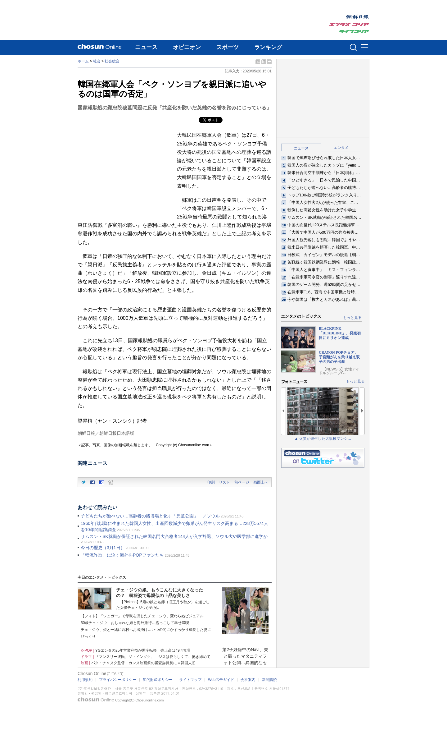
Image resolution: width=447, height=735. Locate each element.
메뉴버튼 (364, 48)
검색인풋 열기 (353, 47)
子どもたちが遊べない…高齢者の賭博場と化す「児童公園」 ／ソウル (150, 515)
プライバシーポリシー (117, 680)
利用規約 (85, 680)
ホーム (83, 61)
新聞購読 (269, 680)
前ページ (241, 482)
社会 (97, 61)
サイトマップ (190, 680)
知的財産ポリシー (158, 680)
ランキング (268, 47)
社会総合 (112, 61)
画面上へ (260, 482)
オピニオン (187, 47)
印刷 (211, 482)
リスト (224, 482)
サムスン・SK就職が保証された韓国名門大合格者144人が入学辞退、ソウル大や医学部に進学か (174, 536)
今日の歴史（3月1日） (103, 547)
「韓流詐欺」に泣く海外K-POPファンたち (122, 555)
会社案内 (248, 680)
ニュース (146, 47)
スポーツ (227, 47)
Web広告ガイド (221, 680)
